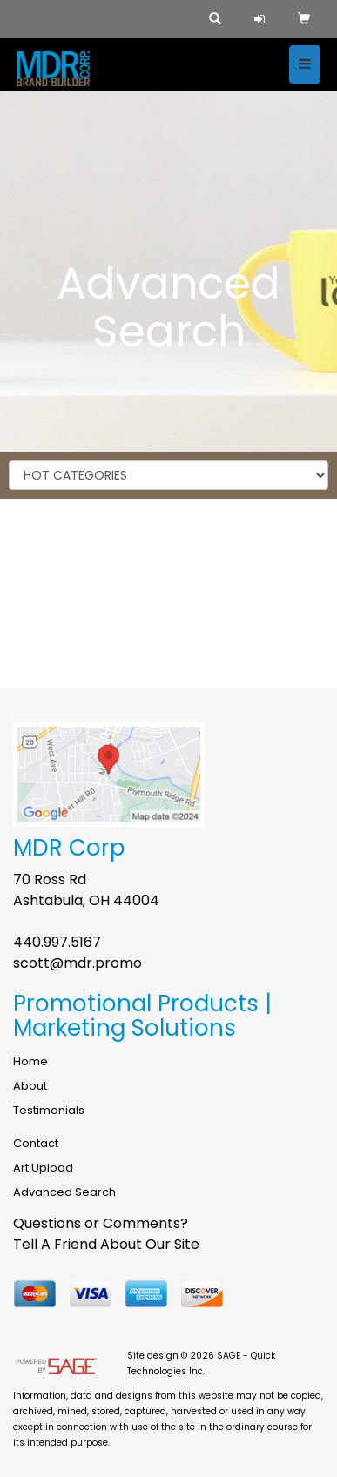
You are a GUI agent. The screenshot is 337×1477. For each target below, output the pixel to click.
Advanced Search (64, 1192)
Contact (35, 1143)
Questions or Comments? (100, 1223)
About (30, 1086)
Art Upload (43, 1167)
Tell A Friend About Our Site (106, 1244)
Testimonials (48, 1110)
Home (30, 1061)
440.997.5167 (57, 942)
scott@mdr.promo (77, 963)
